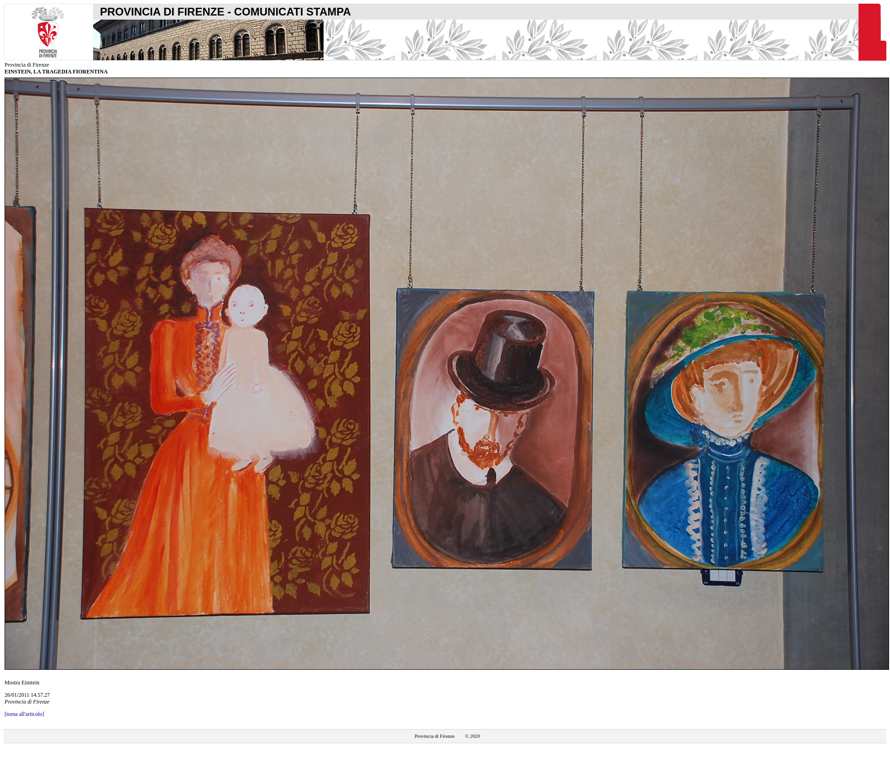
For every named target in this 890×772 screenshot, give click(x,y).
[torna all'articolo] (24, 714)
